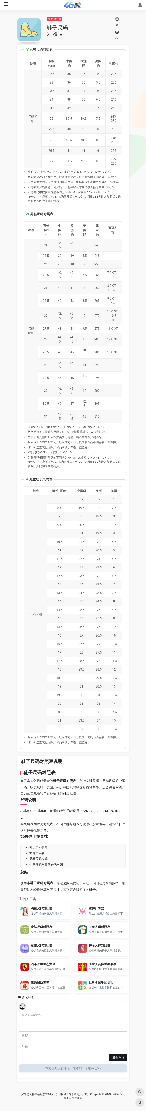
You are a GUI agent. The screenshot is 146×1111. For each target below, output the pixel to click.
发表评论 (118, 1057)
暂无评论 (28, 997)
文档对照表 (54, 18)
